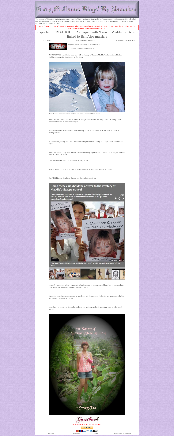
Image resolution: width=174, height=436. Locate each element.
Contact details (76, 433)
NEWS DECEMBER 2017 (125, 40)
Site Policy (51, 433)
